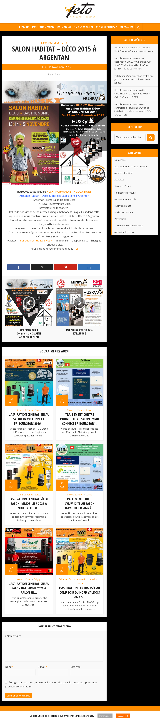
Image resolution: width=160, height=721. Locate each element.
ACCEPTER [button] (123, 715)
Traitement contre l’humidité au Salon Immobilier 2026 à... (80, 503)
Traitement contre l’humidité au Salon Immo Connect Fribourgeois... (79, 419)
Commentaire (13, 636)
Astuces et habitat (106, 27)
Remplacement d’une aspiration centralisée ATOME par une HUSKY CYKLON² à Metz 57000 (132, 93)
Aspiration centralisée (88, 579)
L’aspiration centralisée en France (51, 27)
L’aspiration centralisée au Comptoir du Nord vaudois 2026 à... (79, 592)
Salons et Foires (83, 27)
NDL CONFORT (82, 191)
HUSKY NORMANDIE (59, 191)
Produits (24, 27)
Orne (65, 42)
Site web (75, 667)
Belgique (38, 579)
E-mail (42, 667)
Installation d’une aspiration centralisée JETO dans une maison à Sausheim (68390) (134, 79)
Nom (9, 667)
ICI (76, 248)
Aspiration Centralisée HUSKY (36, 240)
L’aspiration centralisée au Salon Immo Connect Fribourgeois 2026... (28, 419)
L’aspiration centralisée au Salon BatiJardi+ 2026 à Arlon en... (28, 588)
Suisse (38, 409)
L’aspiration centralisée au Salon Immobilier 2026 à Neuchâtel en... (28, 503)
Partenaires (126, 27)
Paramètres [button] (105, 715)
